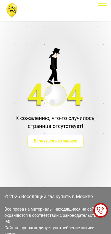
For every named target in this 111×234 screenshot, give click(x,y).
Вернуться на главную (55, 141)
